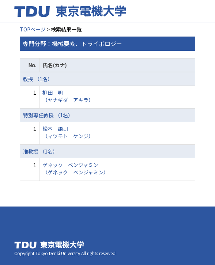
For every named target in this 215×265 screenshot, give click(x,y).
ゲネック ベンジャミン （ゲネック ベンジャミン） (75, 168)
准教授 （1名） (40, 151)
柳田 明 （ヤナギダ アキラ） (68, 96)
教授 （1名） (38, 79)
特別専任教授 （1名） (48, 115)
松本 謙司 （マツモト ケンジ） (68, 132)
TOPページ (33, 29)
